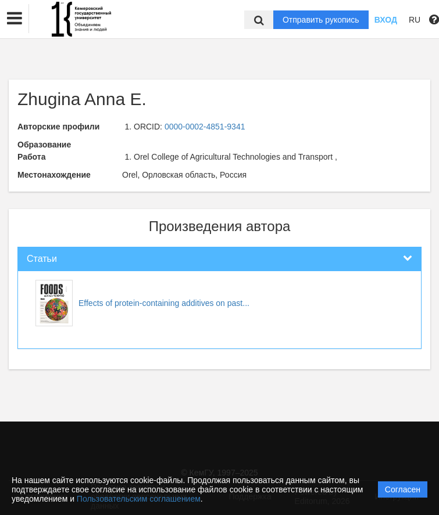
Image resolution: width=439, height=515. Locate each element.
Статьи (42, 259)
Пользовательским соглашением (139, 498)
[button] (14, 18)
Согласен (402, 489)
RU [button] (414, 19)
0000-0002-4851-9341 (205, 126)
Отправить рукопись (321, 19)
